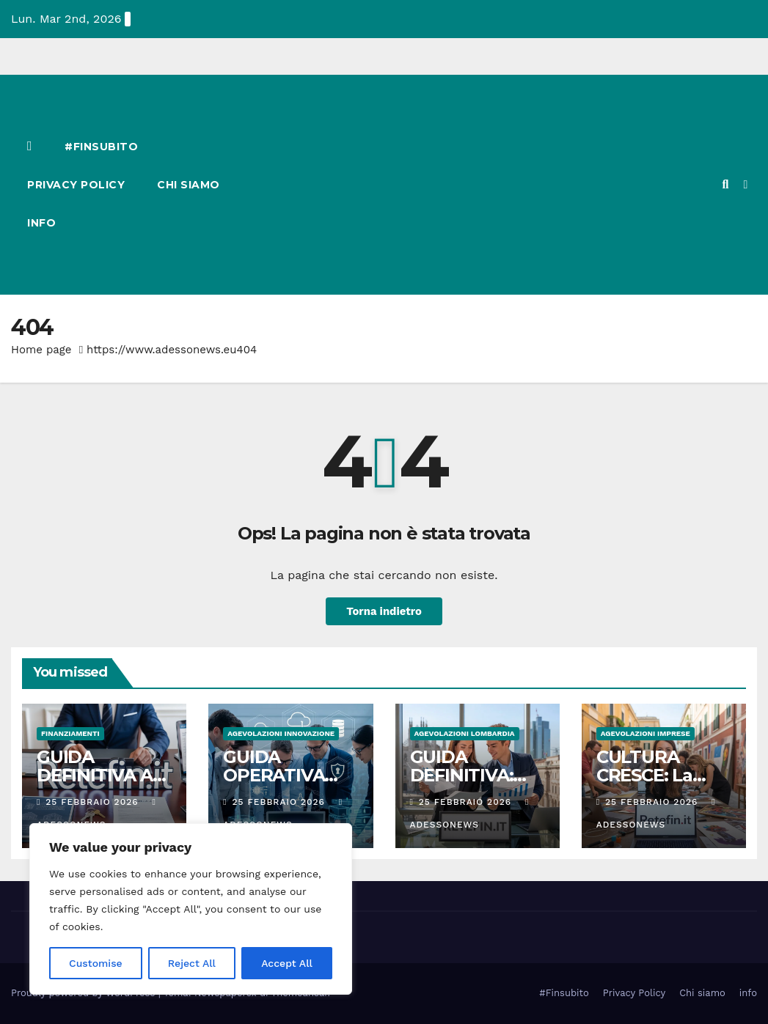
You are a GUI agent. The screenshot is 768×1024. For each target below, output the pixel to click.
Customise (95, 963)
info (41, 222)
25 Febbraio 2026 (93, 802)
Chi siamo (188, 184)
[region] (190, 909)
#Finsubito (101, 146)
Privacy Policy (76, 184)
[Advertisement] (484, 184)
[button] (725, 184)
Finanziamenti (70, 733)
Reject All (192, 963)
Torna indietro (384, 611)
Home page (41, 349)
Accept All (286, 963)
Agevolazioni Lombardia (464, 733)
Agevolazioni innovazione (280, 733)
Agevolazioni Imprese (645, 733)
